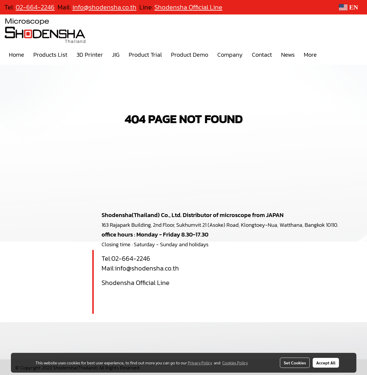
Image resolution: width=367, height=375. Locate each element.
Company (230, 54)
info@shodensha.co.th (147, 268)
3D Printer (89, 54)
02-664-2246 (130, 258)
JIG (116, 54)
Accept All (325, 362)
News (288, 54)
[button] (326, 54)
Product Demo (189, 54)
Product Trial (145, 54)
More (310, 54)
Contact (262, 54)
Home (16, 54)
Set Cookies (295, 362)
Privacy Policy (200, 362)
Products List (50, 54)
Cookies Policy (235, 362)
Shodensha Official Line (188, 7)
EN (348, 7)
